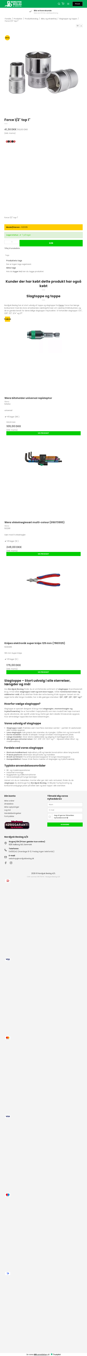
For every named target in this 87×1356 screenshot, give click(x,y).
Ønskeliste (8, 804)
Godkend (65, 824)
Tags (7, 255)
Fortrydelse (9, 816)
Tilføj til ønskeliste (12, 248)
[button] (77, 25)
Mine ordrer (9, 800)
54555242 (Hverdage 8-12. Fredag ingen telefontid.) (31, 851)
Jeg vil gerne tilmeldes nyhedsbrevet (64, 816)
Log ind (7, 810)
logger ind (17, 271)
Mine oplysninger (11, 807)
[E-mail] (65, 810)
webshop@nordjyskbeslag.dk (21, 858)
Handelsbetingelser (12, 813)
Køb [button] (51, 243)
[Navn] (65, 804)
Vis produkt (43, 433)
